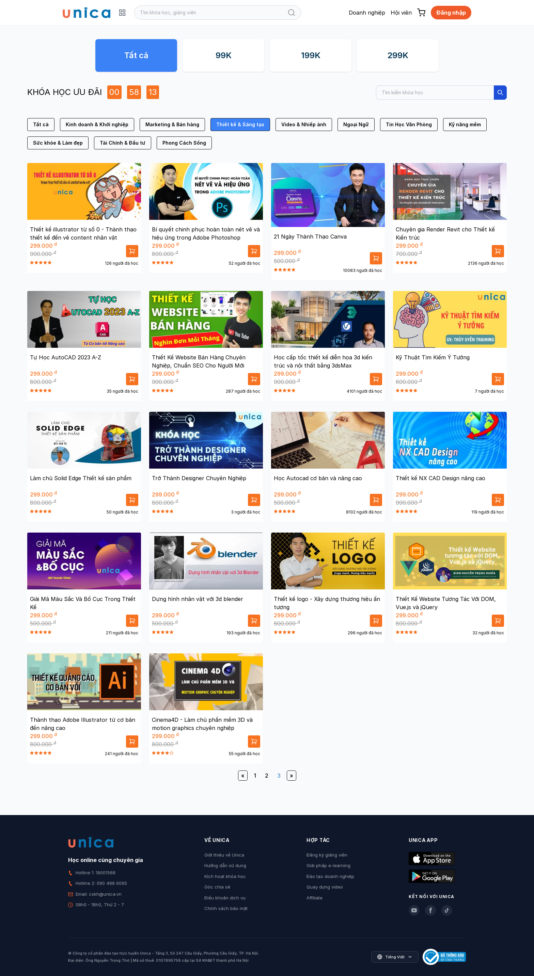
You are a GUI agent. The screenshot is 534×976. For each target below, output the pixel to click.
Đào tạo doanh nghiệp (330, 876)
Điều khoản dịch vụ (225, 897)
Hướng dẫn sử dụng (225, 865)
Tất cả (136, 55)
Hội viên (401, 12)
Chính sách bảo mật (226, 908)
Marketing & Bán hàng (172, 124)
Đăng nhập (451, 12)
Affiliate (315, 897)
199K (310, 55)
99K (224, 55)
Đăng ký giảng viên (327, 855)
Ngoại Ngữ (356, 124)
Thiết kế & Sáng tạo (240, 124)
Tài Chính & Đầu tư (122, 143)
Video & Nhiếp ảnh (303, 124)
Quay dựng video (325, 887)
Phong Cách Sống (184, 143)
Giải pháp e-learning (328, 865)
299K (397, 55)
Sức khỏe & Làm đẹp (58, 143)
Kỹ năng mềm (465, 124)
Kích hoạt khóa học (225, 876)
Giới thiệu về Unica (224, 855)
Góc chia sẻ (217, 887)
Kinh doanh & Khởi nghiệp (97, 124)
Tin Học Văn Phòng (409, 124)
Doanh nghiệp (367, 12)
